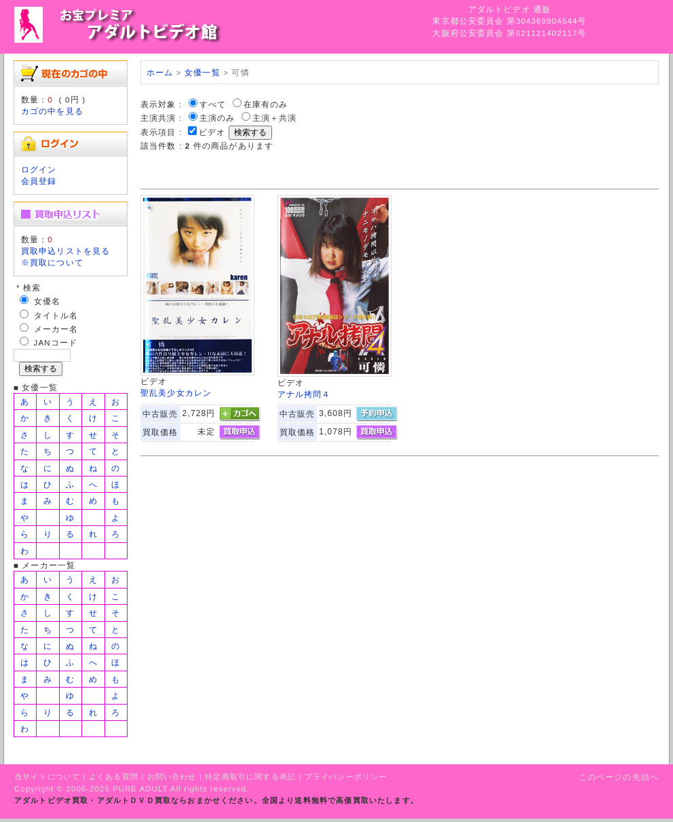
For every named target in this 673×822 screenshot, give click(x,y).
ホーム (160, 72)
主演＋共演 (274, 117)
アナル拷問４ (304, 394)
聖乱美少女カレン (176, 392)
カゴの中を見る (52, 111)
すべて (212, 104)
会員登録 (39, 180)
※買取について (52, 262)
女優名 (47, 301)
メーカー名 (56, 328)
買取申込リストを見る (66, 250)
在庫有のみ (266, 104)
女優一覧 (202, 72)
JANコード (56, 342)
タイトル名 (56, 315)
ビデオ (212, 132)
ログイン (39, 169)
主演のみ (217, 117)
